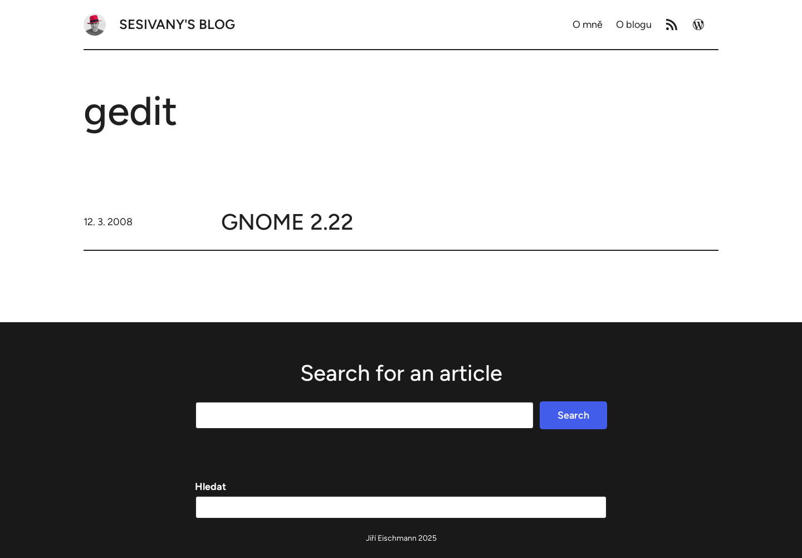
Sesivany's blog (177, 24)
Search (573, 415)
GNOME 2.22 (287, 221)
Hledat (210, 487)
